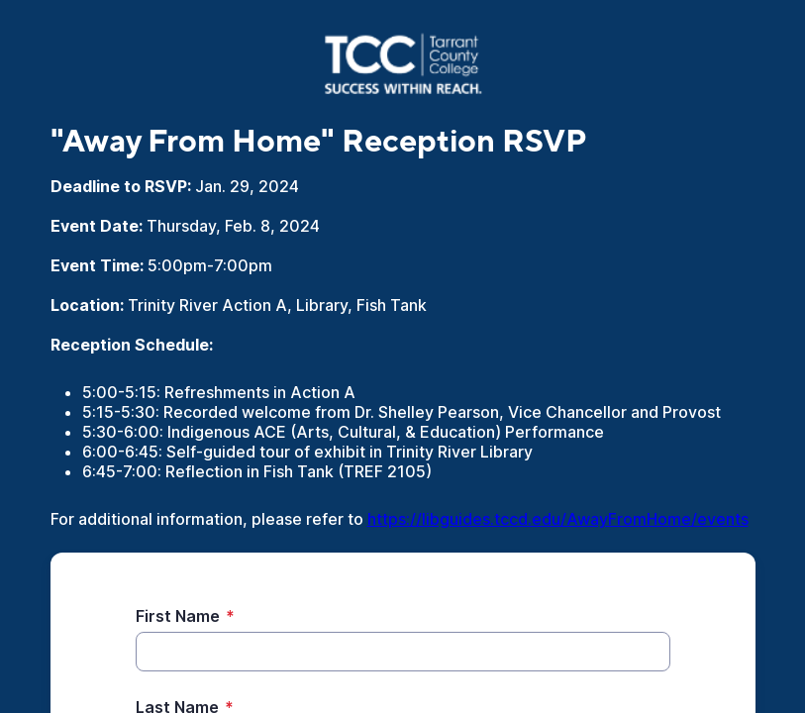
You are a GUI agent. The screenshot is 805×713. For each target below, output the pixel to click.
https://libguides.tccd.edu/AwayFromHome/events (558, 519)
